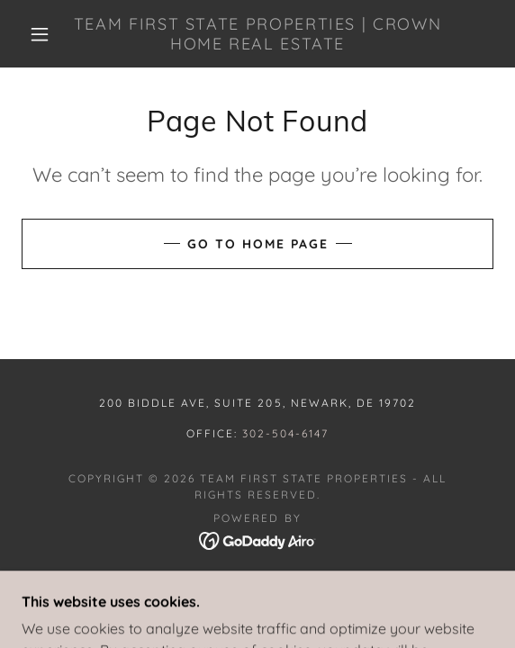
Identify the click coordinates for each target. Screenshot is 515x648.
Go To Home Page (258, 244)
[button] (45, 34)
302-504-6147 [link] (285, 433)
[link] (257, 33)
